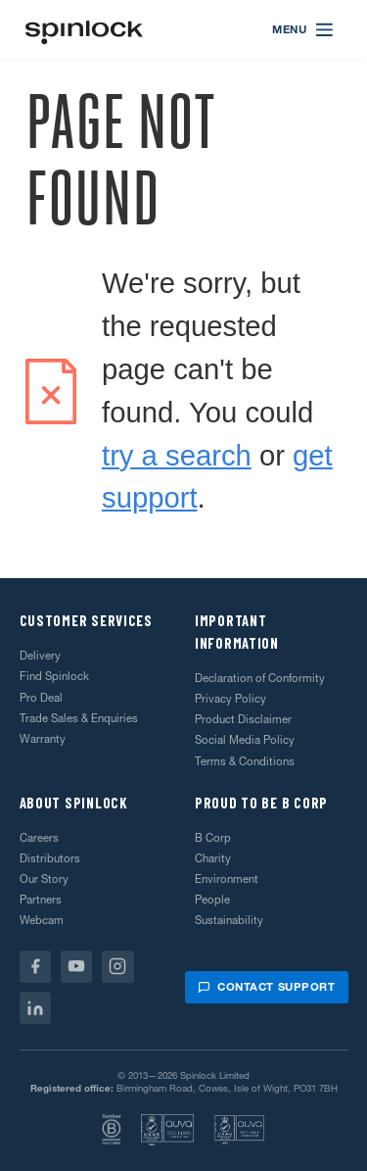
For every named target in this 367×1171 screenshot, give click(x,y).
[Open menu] (303, 29)
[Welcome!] (84, 30)
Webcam (42, 920)
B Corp (213, 838)
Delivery (40, 655)
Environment (226, 879)
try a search (177, 455)
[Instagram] (118, 967)
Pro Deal (41, 698)
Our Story (44, 879)
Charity (213, 858)
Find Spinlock (54, 676)
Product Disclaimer (243, 719)
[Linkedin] (36, 1008)
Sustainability (229, 920)
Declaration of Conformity (260, 678)
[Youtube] (77, 967)
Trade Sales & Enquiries (79, 718)
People (212, 899)
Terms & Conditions (245, 761)
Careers (39, 838)
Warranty (43, 739)
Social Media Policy (245, 740)
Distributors (50, 858)
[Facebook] (36, 967)
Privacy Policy (230, 699)
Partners (41, 899)
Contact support (266, 987)
